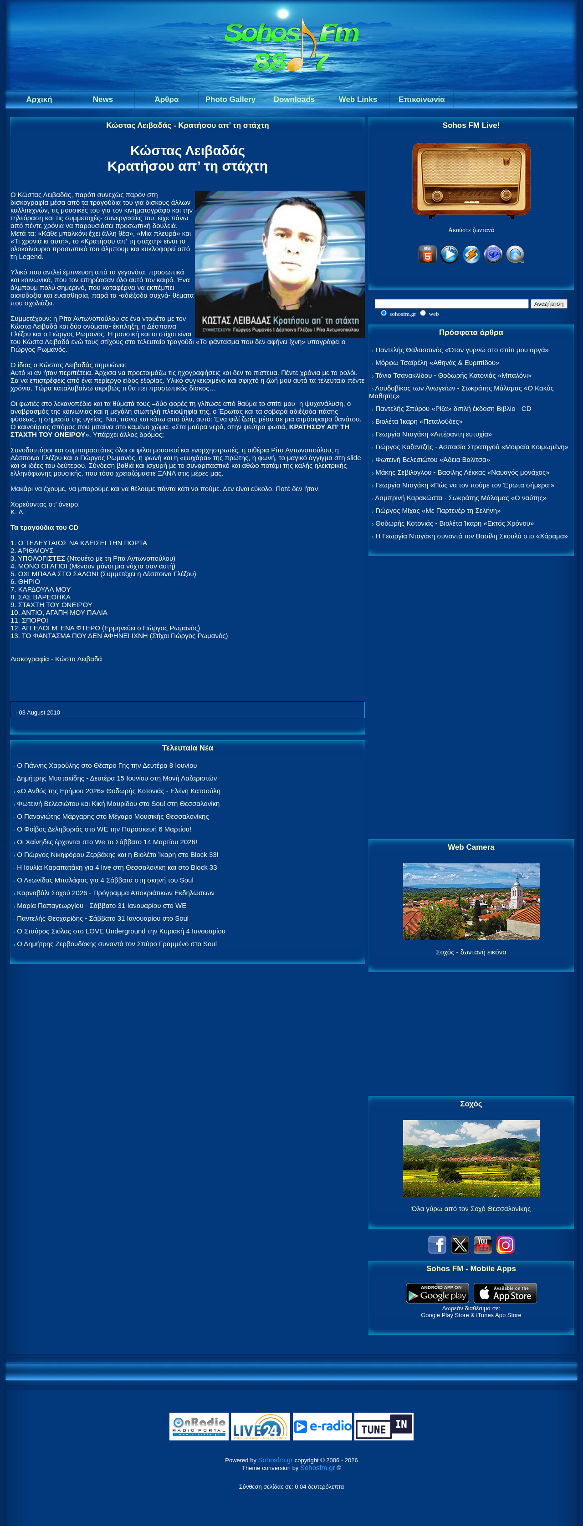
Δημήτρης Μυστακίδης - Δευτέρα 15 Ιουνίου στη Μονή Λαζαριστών (116, 778)
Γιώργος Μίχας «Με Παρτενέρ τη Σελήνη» (438, 510)
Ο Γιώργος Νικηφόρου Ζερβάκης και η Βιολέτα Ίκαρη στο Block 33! (118, 854)
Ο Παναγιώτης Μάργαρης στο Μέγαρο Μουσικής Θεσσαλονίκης (113, 816)
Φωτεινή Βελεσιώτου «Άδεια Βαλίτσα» (432, 459)
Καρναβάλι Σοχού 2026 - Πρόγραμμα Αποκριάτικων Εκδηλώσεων (116, 893)
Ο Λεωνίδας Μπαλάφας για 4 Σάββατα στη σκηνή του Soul (105, 880)
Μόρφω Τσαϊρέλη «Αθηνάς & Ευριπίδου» (437, 362)
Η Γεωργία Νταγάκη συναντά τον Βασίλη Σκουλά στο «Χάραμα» (471, 536)
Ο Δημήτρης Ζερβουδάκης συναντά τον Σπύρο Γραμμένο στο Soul (117, 944)
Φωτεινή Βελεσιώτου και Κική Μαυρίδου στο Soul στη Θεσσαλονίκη (118, 803)
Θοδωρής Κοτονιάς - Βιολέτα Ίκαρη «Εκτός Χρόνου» (454, 523)
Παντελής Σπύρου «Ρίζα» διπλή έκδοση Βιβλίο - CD (453, 408)
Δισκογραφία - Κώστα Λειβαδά (56, 659)
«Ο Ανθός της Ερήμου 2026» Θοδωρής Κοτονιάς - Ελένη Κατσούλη (118, 791)
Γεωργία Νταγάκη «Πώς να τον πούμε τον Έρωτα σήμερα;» (465, 485)
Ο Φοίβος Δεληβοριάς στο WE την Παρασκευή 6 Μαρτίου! (104, 829)
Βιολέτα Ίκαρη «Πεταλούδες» (419, 421)
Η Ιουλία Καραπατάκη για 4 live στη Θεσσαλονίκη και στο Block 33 (117, 867)
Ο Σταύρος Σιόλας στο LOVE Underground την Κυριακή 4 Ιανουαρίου (121, 931)
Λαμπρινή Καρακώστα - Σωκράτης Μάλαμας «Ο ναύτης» (461, 498)
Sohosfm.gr (275, 1460)
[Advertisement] (471, 698)
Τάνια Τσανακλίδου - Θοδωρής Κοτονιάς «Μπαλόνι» (453, 375)
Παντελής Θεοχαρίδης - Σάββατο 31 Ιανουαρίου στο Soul (103, 918)
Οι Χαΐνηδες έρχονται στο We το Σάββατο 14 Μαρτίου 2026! (107, 842)
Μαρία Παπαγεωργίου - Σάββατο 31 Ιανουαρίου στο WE (101, 905)
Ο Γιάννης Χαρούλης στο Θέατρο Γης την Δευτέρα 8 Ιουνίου (107, 765)
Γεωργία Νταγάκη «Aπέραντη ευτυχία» (433, 434)
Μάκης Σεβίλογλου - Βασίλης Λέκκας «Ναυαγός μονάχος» (462, 472)
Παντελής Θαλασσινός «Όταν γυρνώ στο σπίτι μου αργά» (462, 350)
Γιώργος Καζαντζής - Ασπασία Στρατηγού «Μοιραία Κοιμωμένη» (471, 447)
